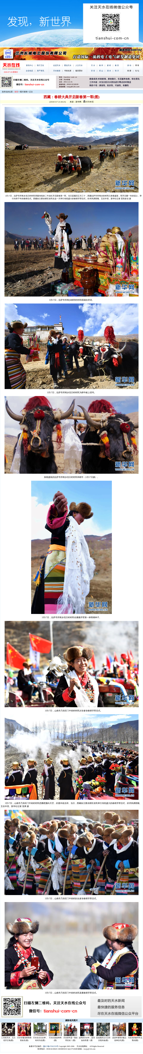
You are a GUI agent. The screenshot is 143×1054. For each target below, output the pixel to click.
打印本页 (88, 102)
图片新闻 (23, 92)
